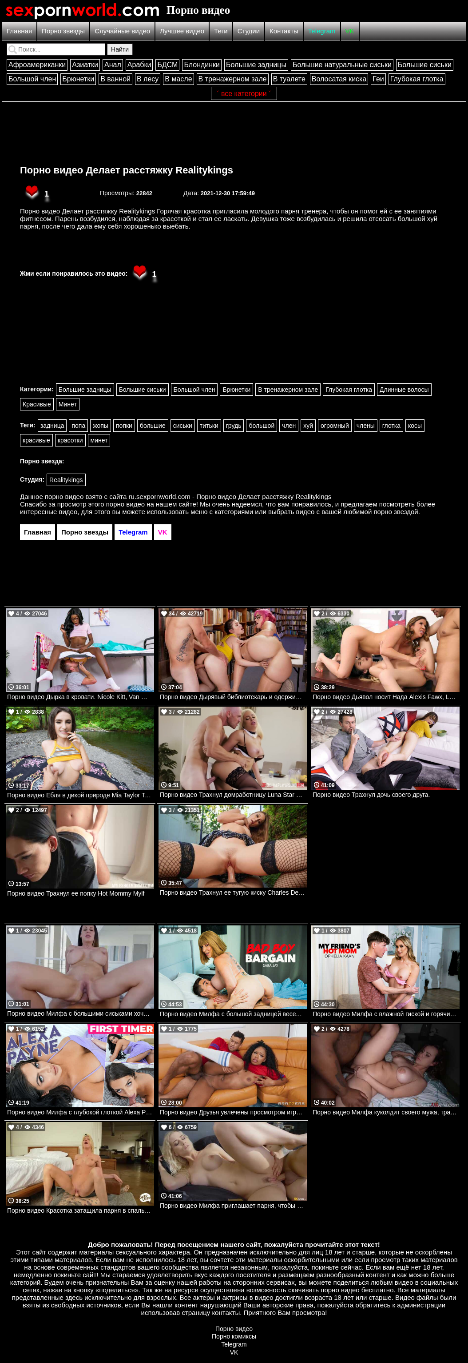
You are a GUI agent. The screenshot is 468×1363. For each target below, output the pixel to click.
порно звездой (395, 511)
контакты (226, 1312)
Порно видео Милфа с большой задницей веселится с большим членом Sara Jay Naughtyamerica (233, 1013)
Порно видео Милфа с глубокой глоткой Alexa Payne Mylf (80, 1112)
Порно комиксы (234, 1336)
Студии (249, 31)
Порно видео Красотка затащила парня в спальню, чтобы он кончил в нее (80, 1210)
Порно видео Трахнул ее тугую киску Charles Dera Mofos (233, 892)
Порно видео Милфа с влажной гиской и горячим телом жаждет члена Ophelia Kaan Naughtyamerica (386, 1013)
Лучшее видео (182, 31)
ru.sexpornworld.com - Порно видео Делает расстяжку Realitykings (230, 496)
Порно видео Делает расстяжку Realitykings (126, 170)
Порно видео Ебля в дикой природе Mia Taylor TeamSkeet (80, 795)
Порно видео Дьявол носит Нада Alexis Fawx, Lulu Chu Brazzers (386, 696)
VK (349, 31)
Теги (221, 31)
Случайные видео (122, 31)
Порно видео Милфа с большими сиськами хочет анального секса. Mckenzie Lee (80, 1013)
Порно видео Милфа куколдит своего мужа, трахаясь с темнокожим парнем (386, 1112)
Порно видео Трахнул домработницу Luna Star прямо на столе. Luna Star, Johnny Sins (233, 794)
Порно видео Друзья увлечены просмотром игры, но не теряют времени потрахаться (233, 1112)
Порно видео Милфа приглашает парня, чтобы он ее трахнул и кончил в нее (233, 1205)
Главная (19, 31)
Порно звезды (63, 31)
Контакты (284, 31)
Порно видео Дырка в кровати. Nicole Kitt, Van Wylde (80, 696)
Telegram (322, 31)
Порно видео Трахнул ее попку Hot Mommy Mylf (75, 893)
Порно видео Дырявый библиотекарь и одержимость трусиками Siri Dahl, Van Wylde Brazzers (233, 696)
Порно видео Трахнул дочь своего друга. (371, 794)
